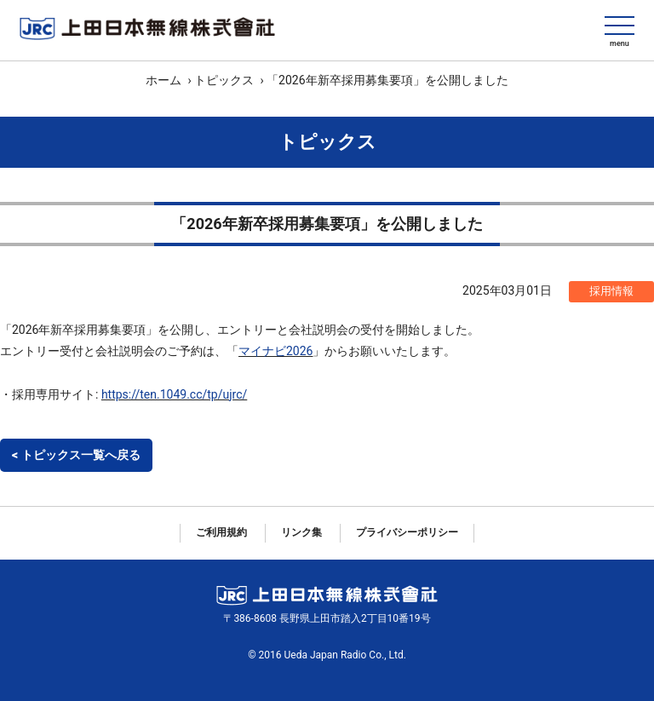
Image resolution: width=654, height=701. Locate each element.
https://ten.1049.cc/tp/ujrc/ (174, 394)
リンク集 (301, 532)
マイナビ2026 (275, 351)
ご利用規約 (221, 532)
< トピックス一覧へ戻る (76, 455)
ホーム (163, 80)
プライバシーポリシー (407, 532)
